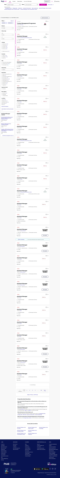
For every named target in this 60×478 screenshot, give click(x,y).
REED (50, 442)
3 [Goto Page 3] (29, 390)
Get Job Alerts (21, 239)
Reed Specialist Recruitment (53, 449)
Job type (3, 42)
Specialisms (4, 72)
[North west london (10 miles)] (10, 23)
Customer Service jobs (27, 8)
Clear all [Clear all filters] (12, 20)
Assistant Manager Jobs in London (45, 8)
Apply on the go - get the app (32, 394)
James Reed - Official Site (53, 454)
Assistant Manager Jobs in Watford (32, 434)
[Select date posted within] (7, 70)
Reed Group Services (52, 448)
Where (23, 4)
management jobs (42, 413)
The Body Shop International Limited (26, 37)
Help (2, 457)
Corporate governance (40, 448)
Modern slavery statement (41, 449)
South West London (5, 102)
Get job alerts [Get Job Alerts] (45, 17)
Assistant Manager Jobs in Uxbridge (43, 428)
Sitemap (2, 459)
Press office (39, 446)
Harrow (3, 104)
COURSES (27, 442)
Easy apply (45, 235)
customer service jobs (30, 414)
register (29, 410)
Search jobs (43, 4)
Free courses (27, 450)
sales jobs (24, 414)
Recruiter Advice (15, 449)
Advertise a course (28, 454)
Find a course (27, 446)
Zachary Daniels (23, 230)
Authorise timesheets (52, 446)
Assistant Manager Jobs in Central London (12, 9)
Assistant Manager (5, 17)
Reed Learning (51, 450)
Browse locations (3, 450)
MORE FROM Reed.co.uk (41, 442)
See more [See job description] (19, 29)
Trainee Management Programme (26, 23)
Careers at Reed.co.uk (40, 445)
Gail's (21, 259)
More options (4, 91)
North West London (15, 17)
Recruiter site (15, 444)
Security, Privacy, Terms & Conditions (50, 472)
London (4, 99)
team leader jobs (39, 414)
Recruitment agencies (16, 448)
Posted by (3, 54)
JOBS (2, 442)
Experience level (5, 87)
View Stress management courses (8, 135)
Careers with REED (52, 453)
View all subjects (27, 448)
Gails (21, 50)
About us (38, 444)
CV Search (14, 446)
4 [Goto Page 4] (32, 390)
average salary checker (27, 417)
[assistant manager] (4, 23)
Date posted (4, 67)
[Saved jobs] (57, 1)
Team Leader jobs (35, 8)
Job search (3, 445)
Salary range (4, 30)
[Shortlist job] (46, 21)
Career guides (27, 453)
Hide (2, 60)
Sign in (26, 410)
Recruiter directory (4, 446)
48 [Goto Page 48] (41, 390)
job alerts (22, 409)
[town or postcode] (31, 5)
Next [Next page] (45, 391)
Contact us (2, 444)
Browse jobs (51, 4)
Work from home (3, 448)
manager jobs (19, 414)
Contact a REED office (4, 458)
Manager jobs (15, 8)
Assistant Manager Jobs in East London (32, 428)
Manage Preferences (41, 472)
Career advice (3, 453)
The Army (21, 24)
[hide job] (48, 21)
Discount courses (27, 449)
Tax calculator (3, 454)
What (5, 4)
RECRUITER (15, 442)
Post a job (14, 445)
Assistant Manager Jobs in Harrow (32, 431)
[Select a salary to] (7, 39)
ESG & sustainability (52, 458)
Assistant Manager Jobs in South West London (28, 9)
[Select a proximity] (7, 28)
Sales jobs (20, 8)
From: (2, 33)
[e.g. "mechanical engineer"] (14, 5)
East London (4, 103)
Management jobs (8, 8)
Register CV (47, 1)
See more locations (5, 106)
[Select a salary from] (7, 35)
